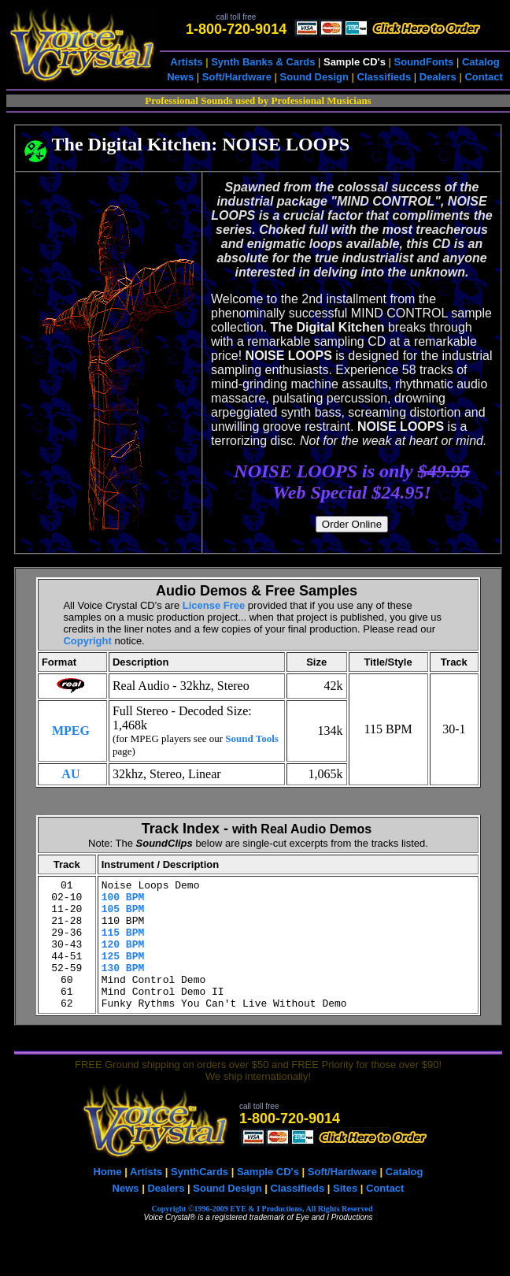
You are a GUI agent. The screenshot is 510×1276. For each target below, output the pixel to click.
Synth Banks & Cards (263, 62)
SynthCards (199, 1198)
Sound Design (314, 77)
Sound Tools (252, 738)
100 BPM (123, 901)
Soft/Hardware (237, 77)
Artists (186, 62)
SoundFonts (424, 62)
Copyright (87, 641)
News (180, 77)
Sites (345, 1214)
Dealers (437, 77)
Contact (483, 77)
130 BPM (123, 986)
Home (108, 1198)
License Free (214, 605)
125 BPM (123, 972)
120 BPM (123, 958)
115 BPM (123, 944)
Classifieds (384, 77)
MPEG (71, 730)
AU (70, 774)
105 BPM (123, 915)
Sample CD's (268, 1198)
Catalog (481, 62)
